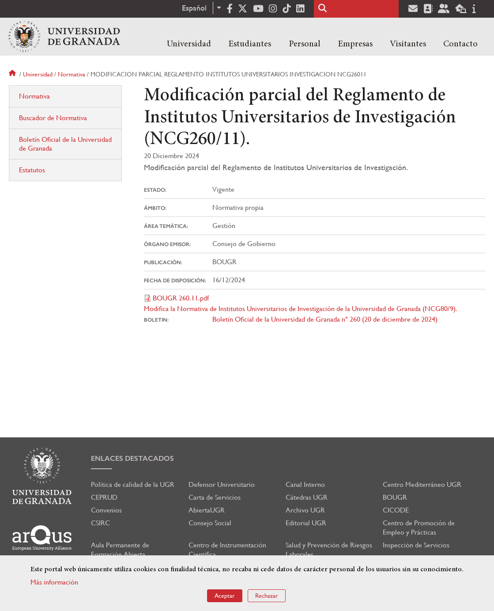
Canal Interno (305, 484)
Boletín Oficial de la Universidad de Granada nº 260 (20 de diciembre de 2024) (324, 319)
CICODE (396, 510)
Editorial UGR (306, 523)
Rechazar (266, 595)
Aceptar (225, 595)
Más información (54, 582)
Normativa (71, 74)
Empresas (355, 44)
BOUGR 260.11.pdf (181, 298)
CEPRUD (104, 497)
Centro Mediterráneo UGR (422, 484)
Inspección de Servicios (416, 545)
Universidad (189, 44)
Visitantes (408, 44)
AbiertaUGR (207, 510)
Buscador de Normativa (53, 118)
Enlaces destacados (132, 458)
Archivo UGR (305, 510)
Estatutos (32, 170)
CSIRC (100, 523)
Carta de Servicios (215, 497)
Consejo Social (210, 523)
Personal (305, 44)
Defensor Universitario (222, 484)
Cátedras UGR (307, 497)
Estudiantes (249, 44)
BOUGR (395, 497)
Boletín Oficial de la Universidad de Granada (65, 143)
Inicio (13, 74)
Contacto (460, 44)
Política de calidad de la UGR (132, 484)
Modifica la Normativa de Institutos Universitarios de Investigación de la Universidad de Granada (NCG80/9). (300, 308)
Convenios (106, 510)
